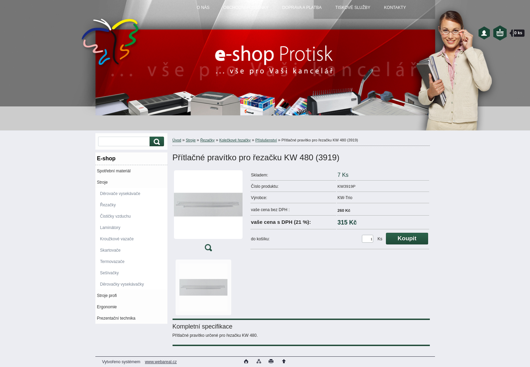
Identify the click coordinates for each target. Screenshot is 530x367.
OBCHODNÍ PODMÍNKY (246, 7)
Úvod (177, 140)
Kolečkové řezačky (235, 140)
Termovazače (112, 261)
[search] (155, 142)
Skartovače (110, 250)
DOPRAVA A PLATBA (302, 7)
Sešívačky (109, 273)
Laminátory (110, 227)
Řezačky (108, 205)
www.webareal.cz (161, 361)
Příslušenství (266, 140)
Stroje (102, 182)
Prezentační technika (116, 318)
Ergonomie (107, 307)
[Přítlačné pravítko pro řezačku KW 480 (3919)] (208, 212)
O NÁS (203, 7)
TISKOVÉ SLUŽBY (352, 7)
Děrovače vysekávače (120, 193)
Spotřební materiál (114, 171)
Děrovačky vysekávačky (122, 284)
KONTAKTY (395, 7)
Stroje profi (107, 295)
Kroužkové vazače (117, 239)
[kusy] (367, 239)
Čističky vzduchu (115, 216)
